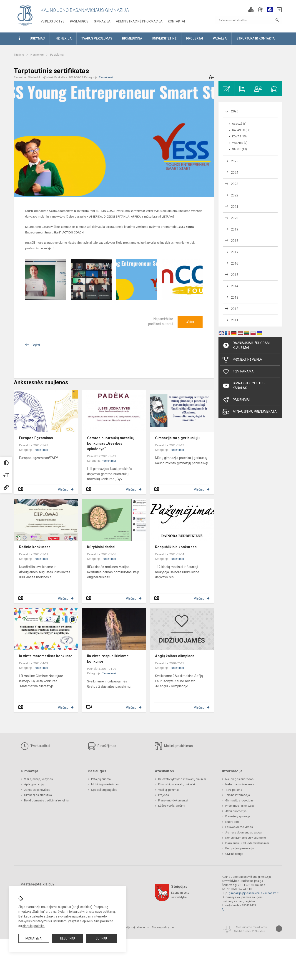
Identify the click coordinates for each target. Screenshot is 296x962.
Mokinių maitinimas (174, 746)
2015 (234, 275)
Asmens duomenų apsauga (243, 832)
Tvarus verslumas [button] (96, 38)
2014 (234, 286)
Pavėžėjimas (102, 746)
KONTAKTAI (176, 21)
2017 (234, 252)
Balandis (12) (241, 130)
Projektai (164, 795)
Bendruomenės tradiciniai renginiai (46, 800)
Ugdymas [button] (37, 38)
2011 (234, 320)
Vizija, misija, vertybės (38, 779)
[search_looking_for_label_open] (277, 20)
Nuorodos (232, 821)
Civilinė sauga (234, 853)
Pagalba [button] (220, 38)
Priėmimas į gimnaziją (239, 805)
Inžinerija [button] (63, 38)
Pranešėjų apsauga (237, 816)
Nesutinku (67, 938)
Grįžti (36, 345)
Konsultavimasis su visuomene (245, 837)
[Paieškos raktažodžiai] (248, 20)
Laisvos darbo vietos (239, 827)
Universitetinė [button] (164, 38)
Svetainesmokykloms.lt (250, 931)
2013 (234, 297)
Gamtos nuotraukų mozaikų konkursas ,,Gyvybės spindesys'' (110, 443)
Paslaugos (79, 21)
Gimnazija (102, 21)
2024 (234, 172)
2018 (234, 241)
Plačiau (63, 489)
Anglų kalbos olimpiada (174, 656)
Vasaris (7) (239, 142)
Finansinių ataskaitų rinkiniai (176, 784)
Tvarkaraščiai (35, 746)
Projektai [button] (194, 38)
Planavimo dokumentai (173, 800)
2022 (234, 195)
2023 (234, 184)
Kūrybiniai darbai (101, 547)
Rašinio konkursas (34, 547)
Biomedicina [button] (132, 38)
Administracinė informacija (139, 21)
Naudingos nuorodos (239, 779)
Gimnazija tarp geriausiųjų (177, 438)
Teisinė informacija (237, 795)
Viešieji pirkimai (168, 789)
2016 (234, 263)
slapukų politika (34, 926)
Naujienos (37, 54)
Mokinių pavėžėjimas (105, 784)
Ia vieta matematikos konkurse (46, 656)
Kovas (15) (239, 136)
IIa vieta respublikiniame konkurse (108, 659)
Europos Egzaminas (36, 438)
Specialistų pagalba (104, 789)
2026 (234, 111)
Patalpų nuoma (101, 779)
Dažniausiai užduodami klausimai (246, 345)
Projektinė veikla (242, 359)
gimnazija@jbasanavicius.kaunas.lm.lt (253, 893)
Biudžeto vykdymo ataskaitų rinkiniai (182, 779)
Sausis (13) (239, 149)
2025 (234, 161)
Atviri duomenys (235, 811)
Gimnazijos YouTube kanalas (244, 385)
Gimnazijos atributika (38, 795)
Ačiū (190, 322)
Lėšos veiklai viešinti (171, 805)
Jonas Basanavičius (37, 789)
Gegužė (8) (239, 123)
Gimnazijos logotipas (239, 800)
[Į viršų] (279, 928)
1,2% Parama (238, 371)
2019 (234, 229)
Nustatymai (33, 938)
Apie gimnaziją (34, 784)
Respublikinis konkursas (176, 547)
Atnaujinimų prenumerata (250, 411)
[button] (251, 9)
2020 (234, 218)
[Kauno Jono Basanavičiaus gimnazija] (25, 15)
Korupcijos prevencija (239, 848)
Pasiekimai (57, 54)
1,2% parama (233, 789)
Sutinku (101, 938)
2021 (234, 206)
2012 (234, 309)
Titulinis (19, 54)
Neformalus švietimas (239, 784)
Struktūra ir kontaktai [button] (256, 38)
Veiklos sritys (53, 21)
